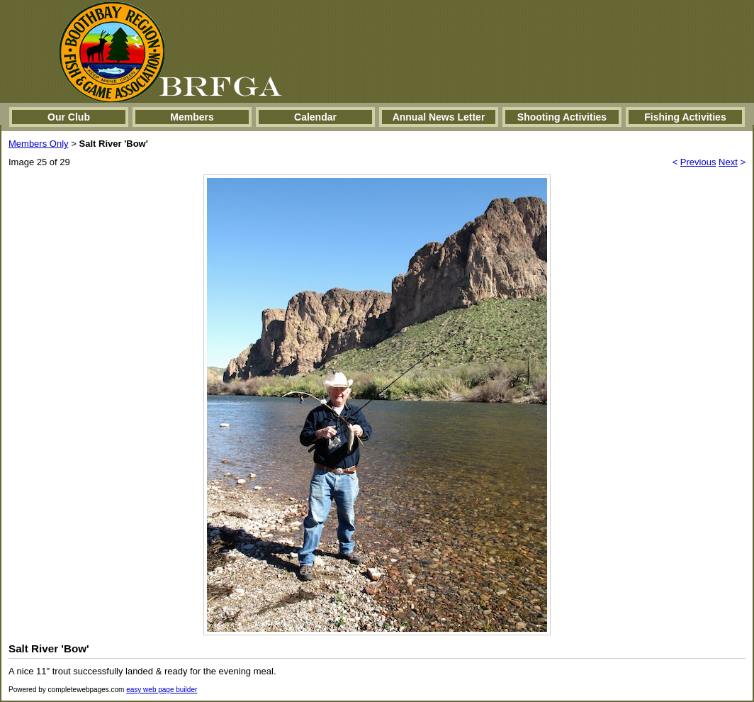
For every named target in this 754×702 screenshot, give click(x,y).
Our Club (68, 117)
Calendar (315, 117)
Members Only (39, 143)
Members (191, 117)
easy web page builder (161, 689)
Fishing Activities (685, 117)
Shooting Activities (562, 117)
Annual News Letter (439, 117)
